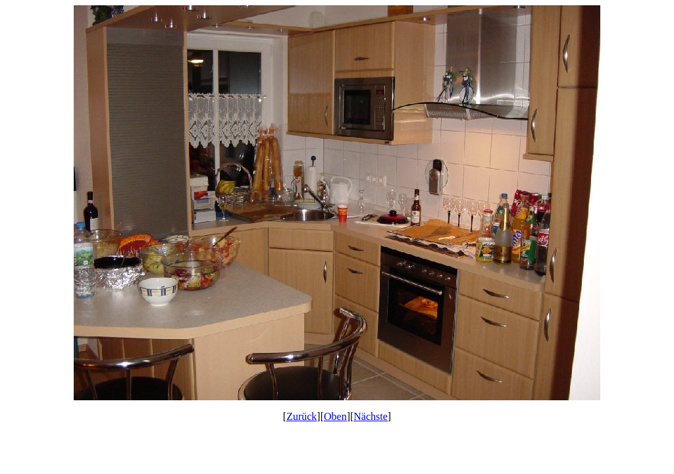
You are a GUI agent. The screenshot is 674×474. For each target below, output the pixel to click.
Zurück (301, 416)
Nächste (370, 416)
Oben (335, 416)
